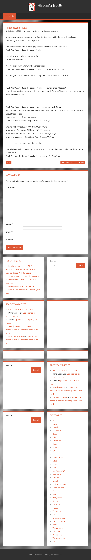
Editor (55, 437)
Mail (54, 467)
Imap (55, 454)
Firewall (56, 447)
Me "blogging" (59, 471)
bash (55, 424)
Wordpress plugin (60, 538)
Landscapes (58, 457)
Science (56, 501)
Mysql (55, 481)
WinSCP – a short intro (24, 309)
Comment (11, 187)
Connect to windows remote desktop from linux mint (22, 329)
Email (9, 232)
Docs (55, 434)
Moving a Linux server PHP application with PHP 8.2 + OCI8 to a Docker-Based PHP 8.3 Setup (21, 269)
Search (53, 261)
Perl (54, 491)
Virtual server (58, 528)
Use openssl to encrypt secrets (22, 286)
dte (9, 309)
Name (9, 224)
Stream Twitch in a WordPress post (23, 276)
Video (55, 524)
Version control (59, 521)
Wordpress (57, 534)
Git (9, 162)
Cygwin (56, 427)
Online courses (59, 484)
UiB (54, 514)
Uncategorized (59, 518)
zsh (54, 541)
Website (9, 239)
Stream (56, 508)
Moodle (56, 477)
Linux (37, 31)
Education (57, 440)
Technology (58, 511)
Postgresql (57, 497)
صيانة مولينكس (14, 326)
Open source (58, 487)
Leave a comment (51, 31)
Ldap (55, 460)
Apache (56, 420)
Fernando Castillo (16, 336)
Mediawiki (57, 474)
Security (56, 504)
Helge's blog (50, 5)
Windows (57, 531)
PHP (54, 494)
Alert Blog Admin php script (72, 162)
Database (57, 430)
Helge (28, 31)
